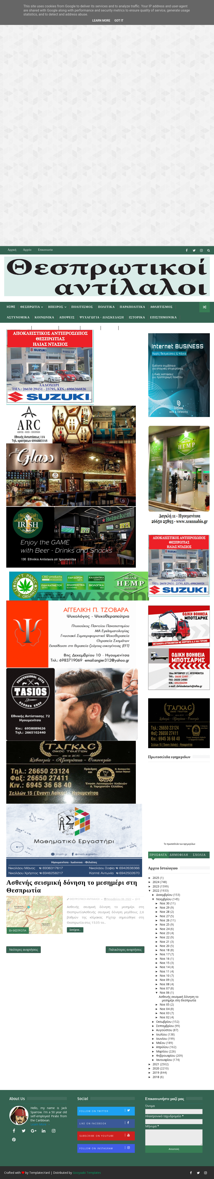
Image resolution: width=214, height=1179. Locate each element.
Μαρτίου (162, 1051)
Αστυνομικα (18, 317)
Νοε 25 (165, 924)
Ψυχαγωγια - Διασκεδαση (102, 317)
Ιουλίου (162, 1034)
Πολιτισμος (82, 307)
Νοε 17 (165, 954)
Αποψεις (67, 317)
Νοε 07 (165, 988)
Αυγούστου (164, 1030)
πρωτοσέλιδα (173, 843)
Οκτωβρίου (164, 1022)
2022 (156, 890)
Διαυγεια (90, 328)
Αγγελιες (69, 328)
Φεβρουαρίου (166, 1056)
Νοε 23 (165, 933)
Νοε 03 (165, 1013)
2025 (156, 878)
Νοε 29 (165, 907)
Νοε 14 (165, 967)
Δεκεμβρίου (164, 895)
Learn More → (40, 1124)
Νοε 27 (165, 916)
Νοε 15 (165, 963)
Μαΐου (161, 1043)
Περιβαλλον (17, 328)
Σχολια (199, 855)
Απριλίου (162, 1047)
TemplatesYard (39, 1173)
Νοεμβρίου (164, 899)
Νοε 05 (165, 1004)
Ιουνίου (162, 1039)
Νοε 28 (165, 912)
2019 (156, 1072)
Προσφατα (158, 855)
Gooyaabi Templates (87, 1173)
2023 (156, 886)
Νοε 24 (165, 929)
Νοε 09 (165, 980)
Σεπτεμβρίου (165, 1026)
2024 (156, 882)
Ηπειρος (55, 307)
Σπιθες (109, 328)
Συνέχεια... (75, 929)
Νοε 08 (165, 984)
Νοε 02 (165, 1017)
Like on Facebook (107, 1123)
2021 (156, 1064)
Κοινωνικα (44, 317)
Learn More (101, 20)
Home (11, 307)
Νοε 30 (165, 903)
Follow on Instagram (107, 1148)
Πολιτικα (106, 307)
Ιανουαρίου (164, 1060)
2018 (156, 1077)
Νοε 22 (165, 937)
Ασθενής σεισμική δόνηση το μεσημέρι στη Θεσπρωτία (71, 886)
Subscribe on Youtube (107, 1135)
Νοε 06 (165, 992)
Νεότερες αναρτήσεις (23, 950)
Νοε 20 (165, 946)
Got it (118, 20)
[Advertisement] (107, 123)
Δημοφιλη (178, 855)
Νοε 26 (165, 920)
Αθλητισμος (161, 307)
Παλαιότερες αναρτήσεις (125, 950)
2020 (156, 1068)
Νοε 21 (165, 942)
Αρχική (12, 250)
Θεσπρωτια (30, 307)
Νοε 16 (165, 959)
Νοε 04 (165, 1009)
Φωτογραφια (131, 328)
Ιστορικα (137, 317)
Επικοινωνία (45, 250)
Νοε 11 (165, 971)
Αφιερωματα (44, 328)
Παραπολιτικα (132, 307)
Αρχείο (27, 250)
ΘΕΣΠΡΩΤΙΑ (19, 930)
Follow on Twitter (107, 1111)
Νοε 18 (165, 950)
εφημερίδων (189, 843)
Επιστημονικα (163, 317)
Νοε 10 (165, 976)
